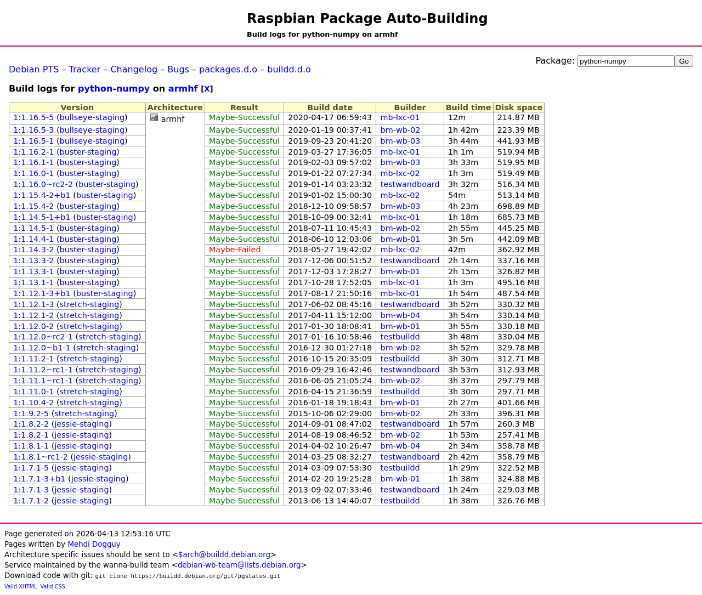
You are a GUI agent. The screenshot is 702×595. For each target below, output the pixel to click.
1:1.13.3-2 (33, 260)
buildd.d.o (289, 69)
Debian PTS (34, 69)
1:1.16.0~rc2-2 (43, 184)
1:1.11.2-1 (33, 358)
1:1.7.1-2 (31, 500)
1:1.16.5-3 (33, 130)
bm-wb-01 (401, 239)
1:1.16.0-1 (33, 173)
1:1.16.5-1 (33, 141)
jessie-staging (81, 424)
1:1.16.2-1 (33, 152)
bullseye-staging (92, 117)
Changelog (133, 69)
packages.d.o (228, 69)
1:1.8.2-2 (31, 424)
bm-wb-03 (401, 141)
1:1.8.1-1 (31, 445)
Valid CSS (53, 586)
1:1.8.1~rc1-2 (40, 456)
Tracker (85, 69)
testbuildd (400, 336)
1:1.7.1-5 (31, 467)
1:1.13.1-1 (33, 282)
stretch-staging (90, 304)
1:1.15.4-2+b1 (41, 195)
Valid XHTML (20, 586)
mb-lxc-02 (400, 173)
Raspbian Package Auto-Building (367, 18)
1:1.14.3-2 (33, 249)
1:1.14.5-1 (33, 228)
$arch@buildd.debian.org (224, 555)
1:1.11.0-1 (33, 391)
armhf (183, 88)
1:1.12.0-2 (33, 326)
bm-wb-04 (401, 315)
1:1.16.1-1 (33, 162)
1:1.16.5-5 (33, 117)
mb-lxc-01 (400, 117)
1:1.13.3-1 (33, 271)
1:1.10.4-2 (33, 402)
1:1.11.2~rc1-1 (43, 369)
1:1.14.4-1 (33, 239)
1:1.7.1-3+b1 (39, 478)
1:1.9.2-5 (31, 413)
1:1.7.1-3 (31, 489)
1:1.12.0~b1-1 (41, 347)
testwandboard (410, 184)
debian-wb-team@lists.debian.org (239, 565)
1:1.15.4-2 (33, 206)
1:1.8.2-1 (31, 434)
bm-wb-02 (401, 130)
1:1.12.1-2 (33, 315)
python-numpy (114, 88)
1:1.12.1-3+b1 (41, 293)
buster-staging (88, 152)
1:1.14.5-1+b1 (41, 217)
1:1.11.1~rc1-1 (43, 380)
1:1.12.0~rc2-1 (43, 336)
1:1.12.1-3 (33, 304)
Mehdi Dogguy (93, 544)
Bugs (178, 69)
